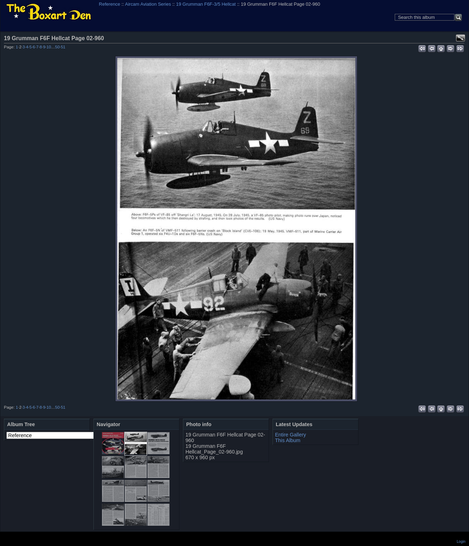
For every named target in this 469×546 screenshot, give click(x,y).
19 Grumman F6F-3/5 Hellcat (206, 4)
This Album (287, 440)
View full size (460, 38)
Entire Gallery (290, 435)
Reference (109, 4)
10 (49, 47)
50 (57, 47)
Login (461, 542)
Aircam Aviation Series (148, 4)
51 (63, 47)
